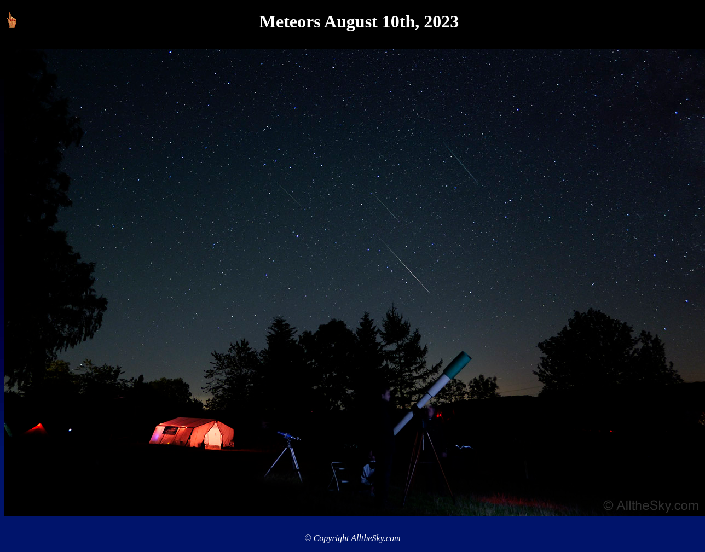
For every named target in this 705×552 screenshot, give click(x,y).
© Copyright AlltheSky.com (353, 538)
